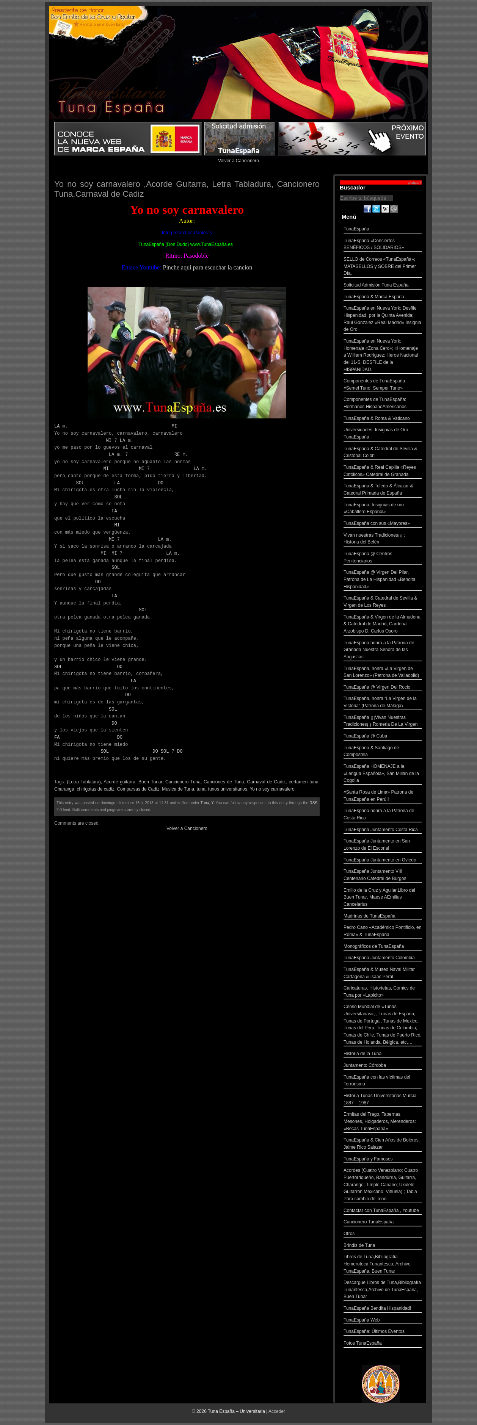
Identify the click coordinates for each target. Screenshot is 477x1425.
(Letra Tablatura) (84, 782)
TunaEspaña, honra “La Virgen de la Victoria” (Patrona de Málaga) (383, 703)
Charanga (64, 789)
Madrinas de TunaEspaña (383, 917)
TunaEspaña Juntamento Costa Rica (383, 830)
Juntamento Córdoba (383, 1066)
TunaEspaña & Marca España (383, 297)
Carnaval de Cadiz (266, 782)
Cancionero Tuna (183, 782)
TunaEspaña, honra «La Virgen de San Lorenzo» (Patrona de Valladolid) (383, 673)
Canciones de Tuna (224, 782)
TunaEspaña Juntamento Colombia (383, 958)
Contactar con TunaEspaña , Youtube (383, 1211)
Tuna (205, 803)
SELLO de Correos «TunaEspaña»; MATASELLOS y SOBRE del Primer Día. (383, 267)
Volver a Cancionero (238, 160)
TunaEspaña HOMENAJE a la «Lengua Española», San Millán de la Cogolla (383, 774)
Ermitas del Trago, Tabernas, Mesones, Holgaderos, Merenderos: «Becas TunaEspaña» (383, 1122)
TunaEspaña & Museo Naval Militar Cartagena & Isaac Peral (383, 974)
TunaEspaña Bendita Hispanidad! (383, 1309)
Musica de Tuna (178, 789)
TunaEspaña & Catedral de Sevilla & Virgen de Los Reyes (383, 602)
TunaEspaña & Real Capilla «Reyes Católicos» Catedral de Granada (383, 472)
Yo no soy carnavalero (271, 789)
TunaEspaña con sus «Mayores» (383, 524)
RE (177, 454)
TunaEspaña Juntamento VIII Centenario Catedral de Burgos (383, 876)
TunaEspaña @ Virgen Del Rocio (383, 688)
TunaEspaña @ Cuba (383, 737)
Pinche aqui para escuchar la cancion (207, 267)
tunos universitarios (227, 789)
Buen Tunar (150, 782)
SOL (80, 483)
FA (116, 483)
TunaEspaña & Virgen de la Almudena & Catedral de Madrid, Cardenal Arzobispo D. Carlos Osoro (383, 625)
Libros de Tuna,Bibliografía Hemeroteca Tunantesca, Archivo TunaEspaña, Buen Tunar (383, 1264)
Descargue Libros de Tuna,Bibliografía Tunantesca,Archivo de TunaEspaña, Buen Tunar (383, 1290)
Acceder (276, 1411)
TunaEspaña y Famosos (383, 1159)
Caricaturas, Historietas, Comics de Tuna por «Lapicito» (383, 992)
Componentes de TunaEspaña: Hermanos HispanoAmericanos (383, 404)
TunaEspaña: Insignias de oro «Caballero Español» (383, 509)
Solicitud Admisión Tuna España (383, 286)
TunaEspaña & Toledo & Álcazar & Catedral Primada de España (383, 490)
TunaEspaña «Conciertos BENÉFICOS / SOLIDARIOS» (383, 245)
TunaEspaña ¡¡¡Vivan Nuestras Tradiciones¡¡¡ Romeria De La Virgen (383, 722)
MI (174, 426)
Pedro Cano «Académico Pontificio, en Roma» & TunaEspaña (383, 932)
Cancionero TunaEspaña (383, 1222)
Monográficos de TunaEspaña (383, 947)
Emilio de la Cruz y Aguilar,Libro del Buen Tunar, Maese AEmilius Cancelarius (383, 898)
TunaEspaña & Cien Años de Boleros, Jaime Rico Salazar (383, 1144)
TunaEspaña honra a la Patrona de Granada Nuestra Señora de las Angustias (383, 650)
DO (160, 483)
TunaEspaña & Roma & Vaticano (383, 419)
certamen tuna (303, 782)
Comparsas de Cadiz (138, 789)
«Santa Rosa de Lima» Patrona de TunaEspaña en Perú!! (383, 796)
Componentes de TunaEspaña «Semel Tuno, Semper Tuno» (383, 385)
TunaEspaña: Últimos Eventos (383, 1332)
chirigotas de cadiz (95, 789)
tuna (201, 789)
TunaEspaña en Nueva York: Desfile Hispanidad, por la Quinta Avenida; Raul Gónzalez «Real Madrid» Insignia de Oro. (383, 319)
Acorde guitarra (119, 782)
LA (57, 426)
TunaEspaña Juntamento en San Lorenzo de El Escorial (383, 845)
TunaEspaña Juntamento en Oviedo (383, 860)
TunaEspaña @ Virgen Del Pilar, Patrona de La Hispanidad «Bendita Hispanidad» (383, 580)
